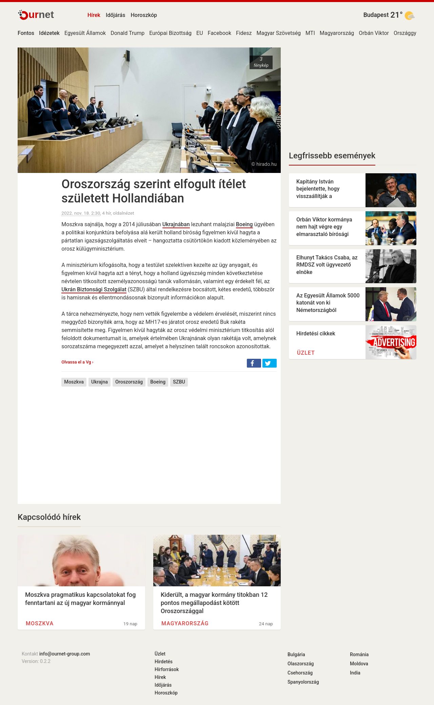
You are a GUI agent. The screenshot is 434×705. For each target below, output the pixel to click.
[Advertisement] (169, 440)
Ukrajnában (176, 224)
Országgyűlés (410, 33)
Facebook (219, 33)
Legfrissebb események (332, 155)
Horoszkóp (144, 15)
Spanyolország (303, 682)
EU (199, 33)
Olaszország (301, 663)
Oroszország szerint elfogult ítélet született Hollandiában (153, 191)
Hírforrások (167, 669)
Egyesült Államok (85, 33)
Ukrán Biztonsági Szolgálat (93, 289)
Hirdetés (164, 661)
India (355, 672)
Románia (359, 654)
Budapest (376, 15)
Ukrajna (99, 382)
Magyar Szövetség (278, 33)
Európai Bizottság (170, 33)
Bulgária (296, 654)
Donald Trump (127, 33)
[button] (254, 363)
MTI (310, 33)
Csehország (300, 672)
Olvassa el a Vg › (77, 362)
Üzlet (306, 353)
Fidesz (244, 33)
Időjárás (115, 15)
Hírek (93, 15)
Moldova (359, 663)
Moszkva (74, 382)
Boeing (244, 224)
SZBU (179, 382)
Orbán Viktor (374, 33)
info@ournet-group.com (64, 654)
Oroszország (129, 382)
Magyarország (337, 33)
